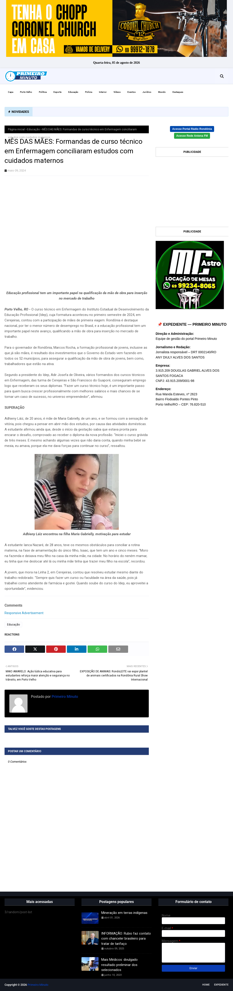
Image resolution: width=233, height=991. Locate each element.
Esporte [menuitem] (57, 92)
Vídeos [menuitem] (117, 92)
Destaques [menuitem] (177, 92)
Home (206, 984)
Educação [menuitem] (73, 92)
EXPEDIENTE (221, 984)
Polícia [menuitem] (88, 92)
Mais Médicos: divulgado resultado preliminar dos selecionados (119, 965)
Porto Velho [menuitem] (26, 92)
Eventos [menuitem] (131, 92)
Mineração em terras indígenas (124, 913)
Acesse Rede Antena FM (192, 135)
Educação (33, 129)
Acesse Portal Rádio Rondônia (192, 129)
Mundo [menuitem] (162, 92)
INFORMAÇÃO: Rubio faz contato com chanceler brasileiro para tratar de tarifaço (126, 938)
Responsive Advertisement (24, 613)
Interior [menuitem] (103, 92)
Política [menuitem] (43, 92)
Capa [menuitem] (10, 92)
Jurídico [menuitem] (146, 92)
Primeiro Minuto (64, 696)
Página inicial (16, 129)
